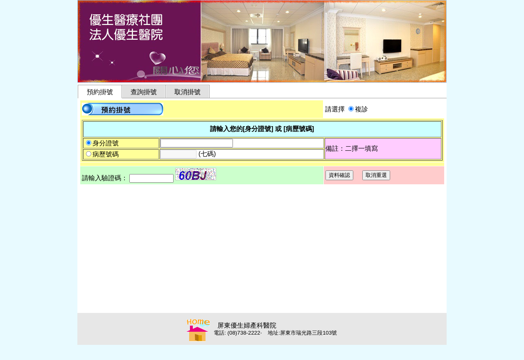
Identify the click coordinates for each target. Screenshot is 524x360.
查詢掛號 (144, 91)
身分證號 (106, 143)
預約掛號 (100, 91)
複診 (361, 109)
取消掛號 (187, 91)
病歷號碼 (106, 154)
